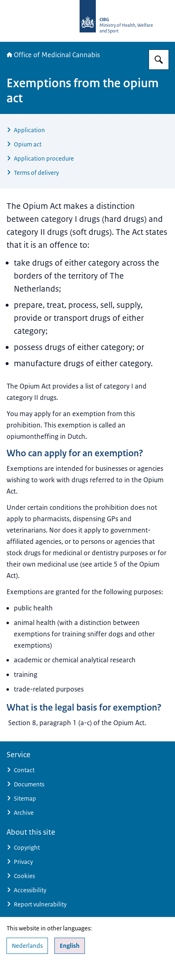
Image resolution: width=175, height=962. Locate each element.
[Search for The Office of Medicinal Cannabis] (159, 59)
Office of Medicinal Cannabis (53, 54)
